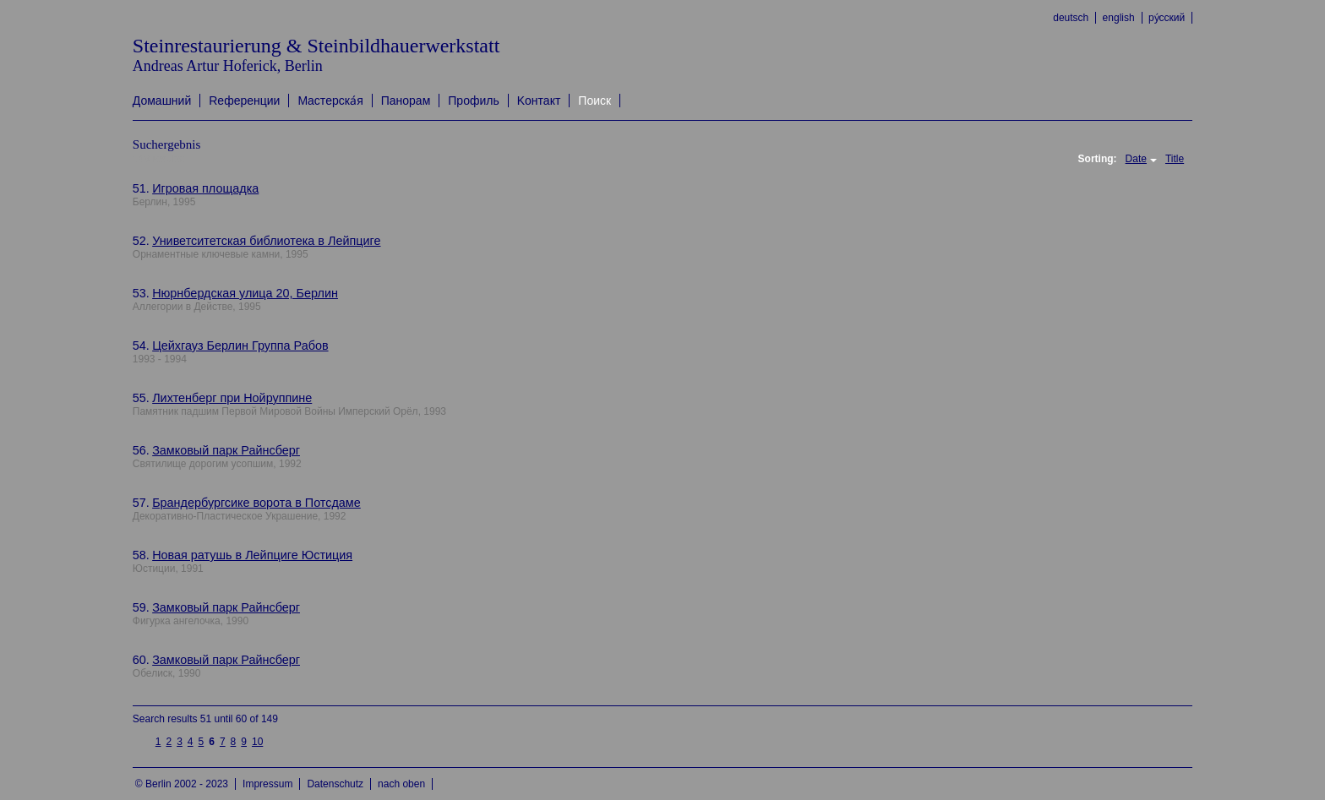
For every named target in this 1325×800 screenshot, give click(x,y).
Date (1136, 159)
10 (257, 742)
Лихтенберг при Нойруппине (232, 398)
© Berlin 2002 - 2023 (181, 784)
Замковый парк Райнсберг (226, 450)
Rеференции (244, 100)
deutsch (1070, 18)
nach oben (401, 784)
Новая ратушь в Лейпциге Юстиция (252, 555)
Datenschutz (335, 784)
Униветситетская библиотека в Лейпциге (266, 241)
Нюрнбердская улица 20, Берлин (245, 293)
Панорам (406, 100)
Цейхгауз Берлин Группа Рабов (240, 345)
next (275, 735)
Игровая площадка (205, 188)
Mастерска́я (330, 100)
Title (1174, 159)
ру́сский (1166, 18)
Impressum (267, 784)
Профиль (473, 100)
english (1119, 18)
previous (142, 741)
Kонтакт (539, 100)
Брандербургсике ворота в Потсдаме (256, 502)
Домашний (162, 100)
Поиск (594, 100)
